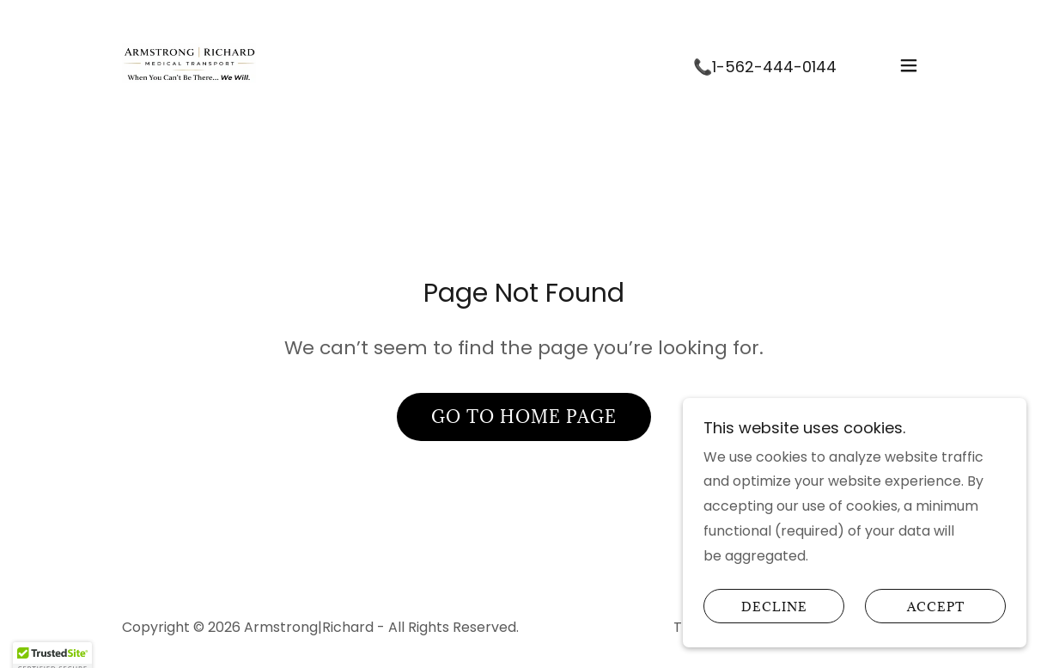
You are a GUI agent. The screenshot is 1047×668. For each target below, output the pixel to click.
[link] (189, 64)
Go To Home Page (524, 417)
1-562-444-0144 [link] (774, 66)
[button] (909, 65)
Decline (774, 630)
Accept (936, 630)
